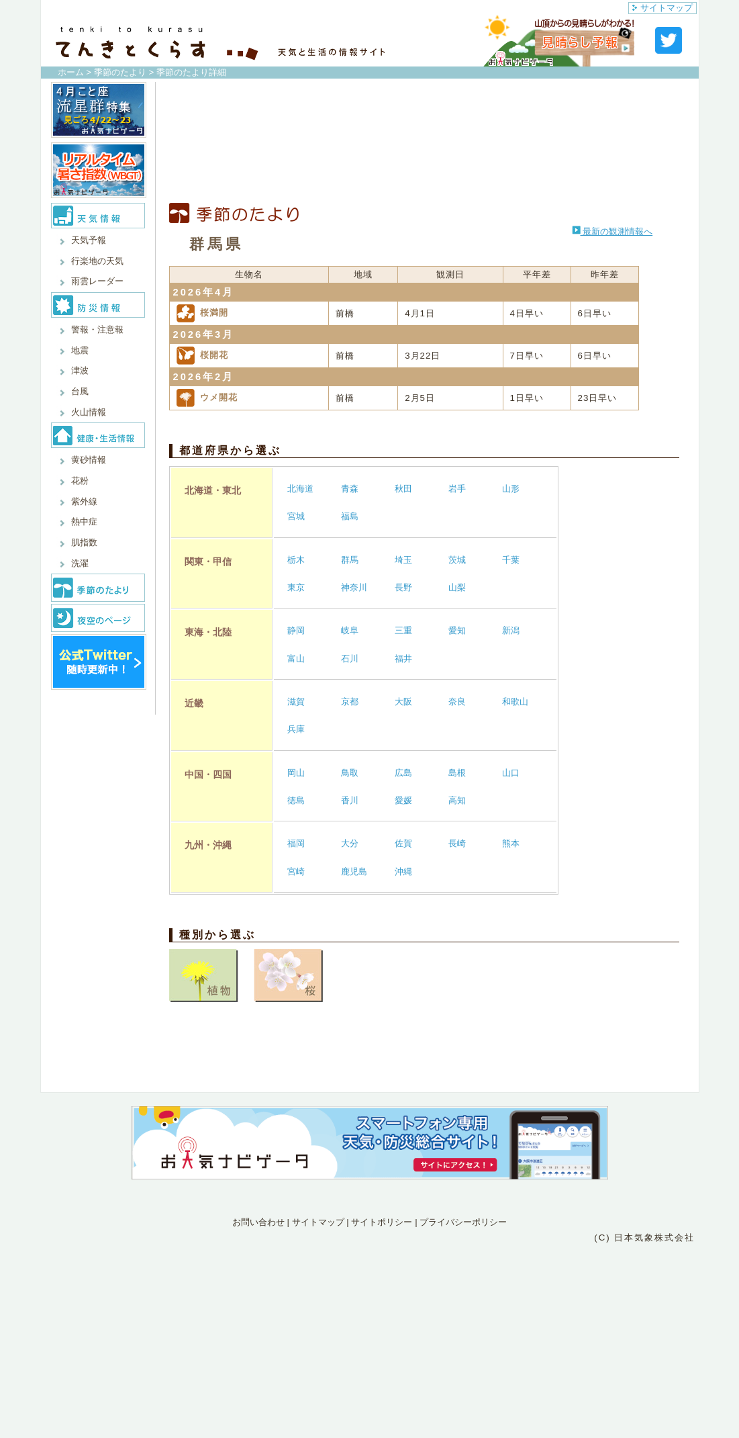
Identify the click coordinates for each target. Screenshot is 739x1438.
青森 (349, 489)
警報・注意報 (97, 329)
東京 (296, 587)
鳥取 (349, 773)
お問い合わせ (258, 1222)
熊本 (511, 843)
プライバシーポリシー (463, 1222)
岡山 (296, 773)
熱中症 (84, 521)
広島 (403, 773)
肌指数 (84, 542)
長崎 (457, 843)
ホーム (71, 72)
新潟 (511, 630)
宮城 (296, 516)
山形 (511, 489)
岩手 (457, 489)
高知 (457, 800)
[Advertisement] (424, 142)
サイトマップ (662, 8)
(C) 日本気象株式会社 (644, 1237)
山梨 (457, 587)
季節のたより (120, 72)
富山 (296, 659)
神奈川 (354, 587)
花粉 (80, 481)
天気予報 (88, 240)
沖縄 (403, 871)
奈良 (457, 701)
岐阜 (349, 630)
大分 (349, 843)
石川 (349, 659)
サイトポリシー (381, 1222)
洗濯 (80, 563)
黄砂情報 (88, 460)
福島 (349, 516)
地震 (80, 350)
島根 (457, 773)
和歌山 (515, 701)
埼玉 (403, 560)
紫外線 (84, 501)
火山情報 (88, 412)
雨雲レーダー (97, 281)
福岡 (296, 843)
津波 (80, 370)
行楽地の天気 (97, 261)
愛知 (457, 630)
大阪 (403, 701)
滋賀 (296, 701)
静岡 (296, 630)
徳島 (296, 800)
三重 (403, 630)
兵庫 (296, 729)
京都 (349, 701)
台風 (80, 391)
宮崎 (296, 871)
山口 (511, 773)
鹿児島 (354, 871)
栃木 (296, 560)
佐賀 (403, 843)
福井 (403, 659)
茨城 (457, 560)
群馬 (349, 560)
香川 (349, 800)
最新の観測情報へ (612, 231)
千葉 (511, 560)
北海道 (300, 489)
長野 (403, 587)
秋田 (403, 489)
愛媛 (403, 800)
